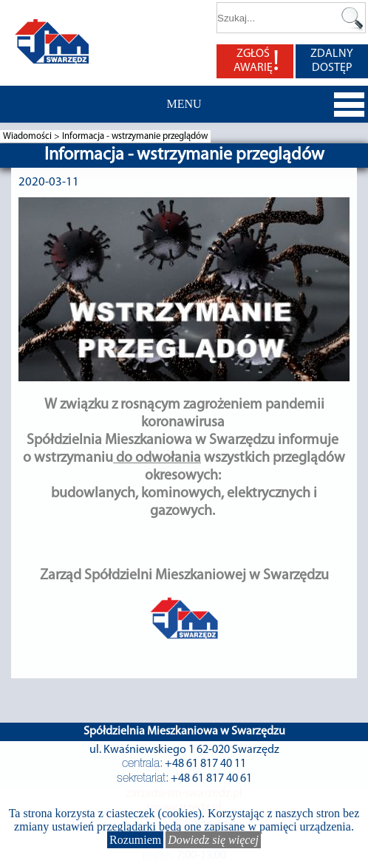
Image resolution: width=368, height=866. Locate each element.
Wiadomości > (32, 136)
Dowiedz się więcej (213, 839)
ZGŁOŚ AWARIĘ (256, 61)
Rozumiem (135, 839)
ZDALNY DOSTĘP (331, 61)
